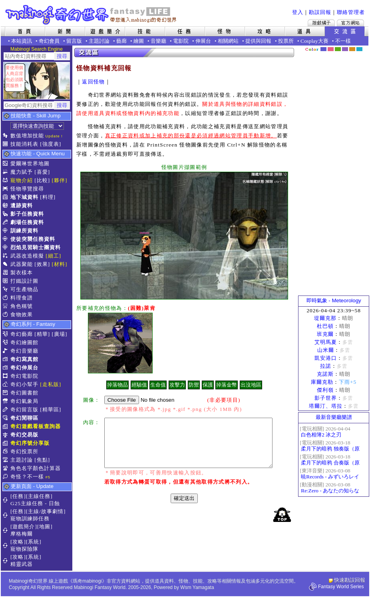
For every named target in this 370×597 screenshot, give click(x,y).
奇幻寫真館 (24, 359)
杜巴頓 (325, 326)
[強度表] (50, 144)
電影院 (181, 41)
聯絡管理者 (351, 12)
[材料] (60, 264)
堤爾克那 (325, 318)
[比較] (42, 180)
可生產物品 (24, 289)
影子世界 (325, 398)
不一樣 (343, 41)
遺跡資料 (21, 205)
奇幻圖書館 (24, 393)
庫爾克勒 (322, 382)
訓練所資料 (24, 231)
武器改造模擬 (27, 256)
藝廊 (121, 41)
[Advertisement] (334, 174)
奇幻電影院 (24, 376)
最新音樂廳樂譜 (334, 417)
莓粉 (331, 49)
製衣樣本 (21, 273)
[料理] (48, 197)
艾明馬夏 (325, 342)
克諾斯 (325, 374)
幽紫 (345, 49)
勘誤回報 (320, 12)
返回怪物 (93, 82)
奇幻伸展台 (24, 368)
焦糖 (352, 49)
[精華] (42, 334)
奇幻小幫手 (24, 384)
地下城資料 (24, 197)
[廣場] (60, 334)
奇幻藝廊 (21, 334)
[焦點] (42, 460)
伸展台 (203, 41)
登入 (297, 12)
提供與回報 (258, 41)
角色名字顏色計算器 (35, 468)
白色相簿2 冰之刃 (321, 435)
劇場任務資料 (27, 222)
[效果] (42, 264)
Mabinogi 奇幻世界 (92, 15)
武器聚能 (21, 264)
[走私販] (50, 384)
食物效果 (21, 314)
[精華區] (50, 410)
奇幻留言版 (24, 410)
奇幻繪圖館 (24, 342)
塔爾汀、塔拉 (325, 406)
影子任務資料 (27, 214)
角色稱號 (21, 306)
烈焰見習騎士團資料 (35, 247)
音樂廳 (158, 41)
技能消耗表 (24, 144)
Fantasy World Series (341, 586)
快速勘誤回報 (349, 580)
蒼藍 (359, 49)
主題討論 (99, 41)
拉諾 (325, 366)
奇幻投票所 (24, 451)
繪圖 (138, 41)
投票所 (286, 41)
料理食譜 (21, 298)
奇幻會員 (49, 41)
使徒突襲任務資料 (32, 239)
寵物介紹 (21, 180)
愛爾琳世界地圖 (30, 164)
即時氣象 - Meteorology (333, 300)
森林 (338, 49)
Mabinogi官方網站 (350, 22)
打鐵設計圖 (24, 281)
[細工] (53, 256)
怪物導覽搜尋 (27, 189)
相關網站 (228, 41)
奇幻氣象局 (24, 401)
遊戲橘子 (321, 22)
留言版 (74, 41)
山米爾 (325, 350)
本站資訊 (21, 41)
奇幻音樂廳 (24, 351)
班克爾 (325, 334)
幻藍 (323, 49)
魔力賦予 (21, 172)
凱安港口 (325, 358)
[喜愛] (42, 172)
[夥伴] (60, 180)
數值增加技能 (27, 136)
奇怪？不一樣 (27, 477)
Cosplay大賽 (314, 41)
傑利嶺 (325, 390)
